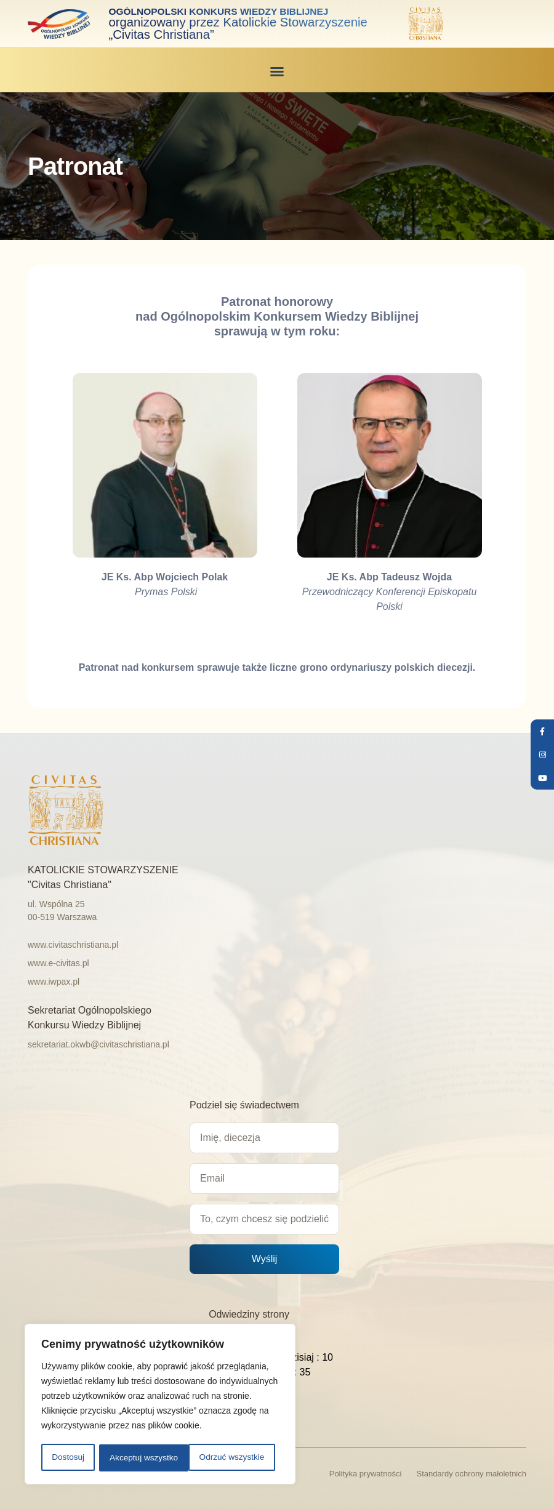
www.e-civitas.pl (58, 962)
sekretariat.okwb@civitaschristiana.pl (98, 1044)
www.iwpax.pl (53, 981)
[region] (160, 1405)
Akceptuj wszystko (234, 1458)
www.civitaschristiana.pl (73, 944)
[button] (277, 71)
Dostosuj (67, 1458)
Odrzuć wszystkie (141, 1458)
